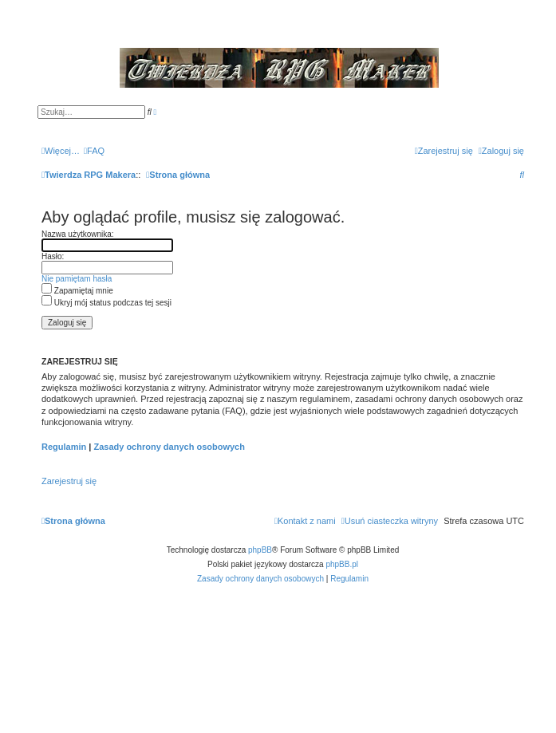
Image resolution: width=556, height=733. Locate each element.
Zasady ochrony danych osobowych (169, 446)
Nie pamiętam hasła (76, 278)
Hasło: (52, 256)
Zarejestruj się (69, 481)
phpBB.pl (341, 564)
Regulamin (63, 446)
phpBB (260, 550)
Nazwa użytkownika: (77, 234)
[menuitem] (94, 150)
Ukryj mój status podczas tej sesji (106, 302)
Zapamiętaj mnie (77, 290)
